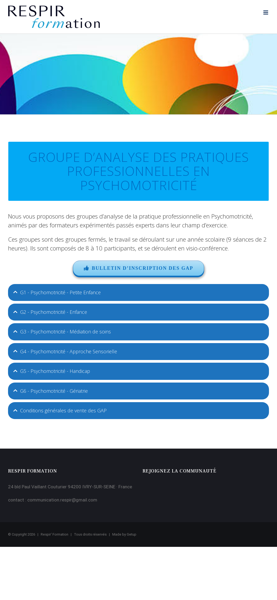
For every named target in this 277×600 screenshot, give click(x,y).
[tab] (138, 292)
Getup (131, 534)
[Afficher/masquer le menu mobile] (266, 12)
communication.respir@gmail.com (62, 500)
